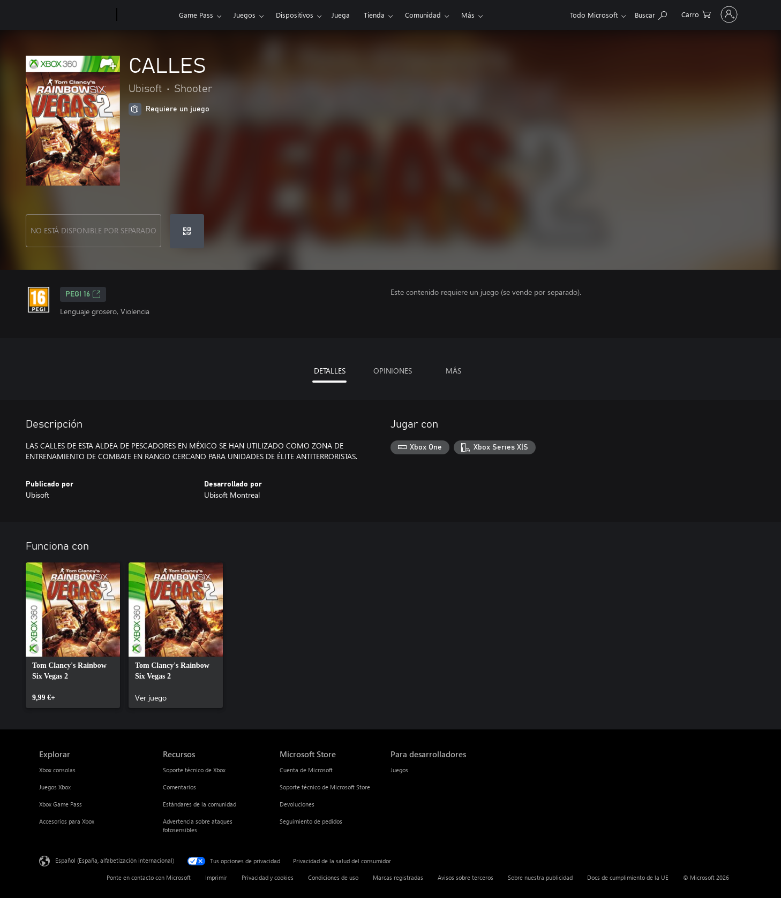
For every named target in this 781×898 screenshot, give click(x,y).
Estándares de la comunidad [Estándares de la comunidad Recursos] (199, 804)
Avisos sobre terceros (465, 877)
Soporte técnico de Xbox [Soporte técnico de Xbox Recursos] (194, 769)
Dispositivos (294, 14)
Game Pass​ (196, 14)
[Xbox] (146, 15)
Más (468, 14)
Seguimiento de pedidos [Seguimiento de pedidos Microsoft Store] (311, 821)
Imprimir (216, 877)
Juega (341, 14)
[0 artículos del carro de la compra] (647, 13)
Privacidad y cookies (268, 877)
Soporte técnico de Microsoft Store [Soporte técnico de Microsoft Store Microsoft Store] (325, 786)
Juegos (245, 14)
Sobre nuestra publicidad (540, 877)
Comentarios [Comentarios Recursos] (179, 786)
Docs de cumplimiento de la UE (628, 877)
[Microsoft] (75, 15)
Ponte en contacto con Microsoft (149, 877)
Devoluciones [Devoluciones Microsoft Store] (297, 804)
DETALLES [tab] (330, 371)
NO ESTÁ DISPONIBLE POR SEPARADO (93, 230)
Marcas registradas (398, 877)
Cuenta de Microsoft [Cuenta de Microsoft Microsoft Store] (306, 769)
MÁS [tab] (453, 371)
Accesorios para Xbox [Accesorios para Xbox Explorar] (66, 821)
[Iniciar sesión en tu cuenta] (704, 14)
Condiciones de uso (333, 877)
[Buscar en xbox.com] (602, 14)
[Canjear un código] (187, 231)
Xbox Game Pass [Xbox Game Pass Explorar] (60, 804)
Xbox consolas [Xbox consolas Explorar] (57, 769)
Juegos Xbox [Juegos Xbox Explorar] (55, 786)
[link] (73, 635)
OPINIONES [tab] (392, 371)
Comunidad (423, 14)
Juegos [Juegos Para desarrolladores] (399, 769)
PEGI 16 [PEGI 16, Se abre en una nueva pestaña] (83, 294)
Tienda (374, 14)
